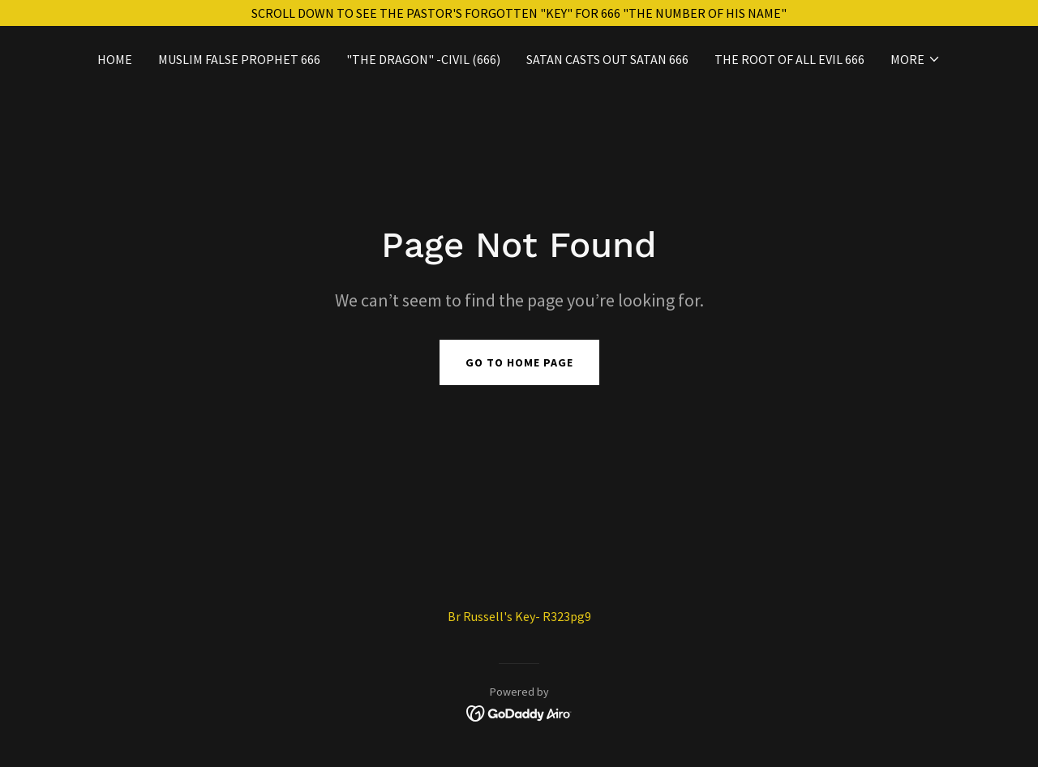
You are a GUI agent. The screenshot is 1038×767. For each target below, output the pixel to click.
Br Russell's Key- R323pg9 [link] (519, 616)
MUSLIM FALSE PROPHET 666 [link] (239, 59)
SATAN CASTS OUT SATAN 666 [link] (607, 59)
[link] (519, 712)
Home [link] (114, 59)
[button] (915, 59)
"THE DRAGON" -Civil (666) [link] (423, 59)
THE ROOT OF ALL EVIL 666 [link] (789, 59)
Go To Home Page (519, 362)
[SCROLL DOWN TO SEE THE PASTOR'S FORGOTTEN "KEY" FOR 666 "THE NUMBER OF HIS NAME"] (519, 13)
